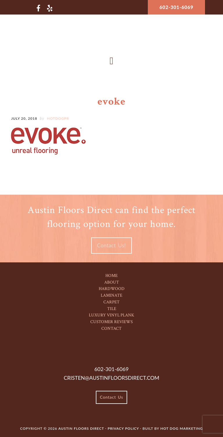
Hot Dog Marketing (181, 428)
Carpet (111, 302)
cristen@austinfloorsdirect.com (111, 378)
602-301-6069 (176, 7)
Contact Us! (111, 245)
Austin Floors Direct (112, 36)
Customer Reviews (111, 322)
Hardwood (112, 288)
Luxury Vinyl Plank (111, 315)
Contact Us (111, 397)
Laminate (111, 295)
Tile (111, 308)
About (111, 282)
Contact (111, 328)
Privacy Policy (124, 428)
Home (111, 275)
